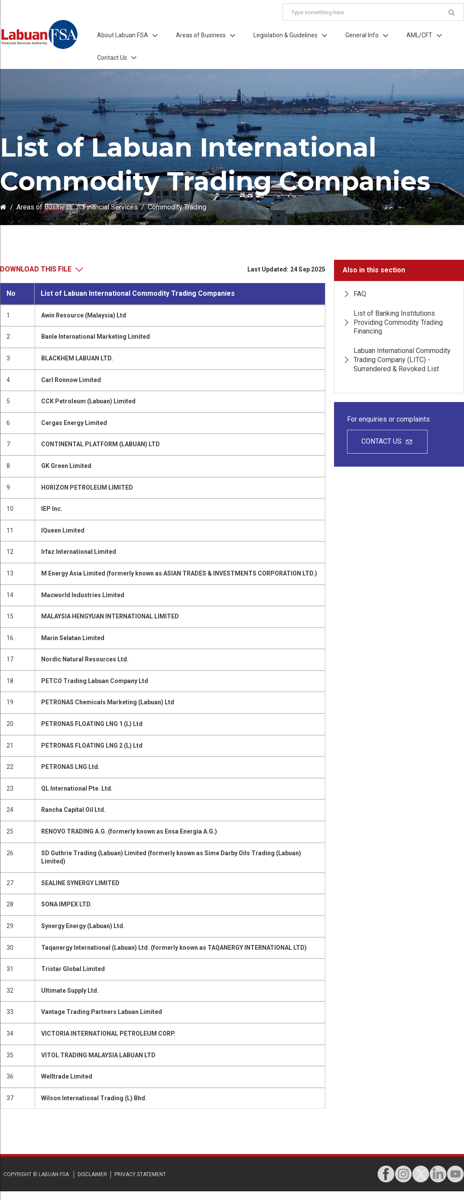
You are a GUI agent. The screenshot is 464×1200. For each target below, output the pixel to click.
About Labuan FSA (122, 35)
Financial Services (110, 207)
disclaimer (92, 1174)
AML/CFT (419, 35)
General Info (362, 35)
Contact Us (112, 57)
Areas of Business (201, 35)
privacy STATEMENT (140, 1174)
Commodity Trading (177, 207)
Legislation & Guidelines (285, 35)
